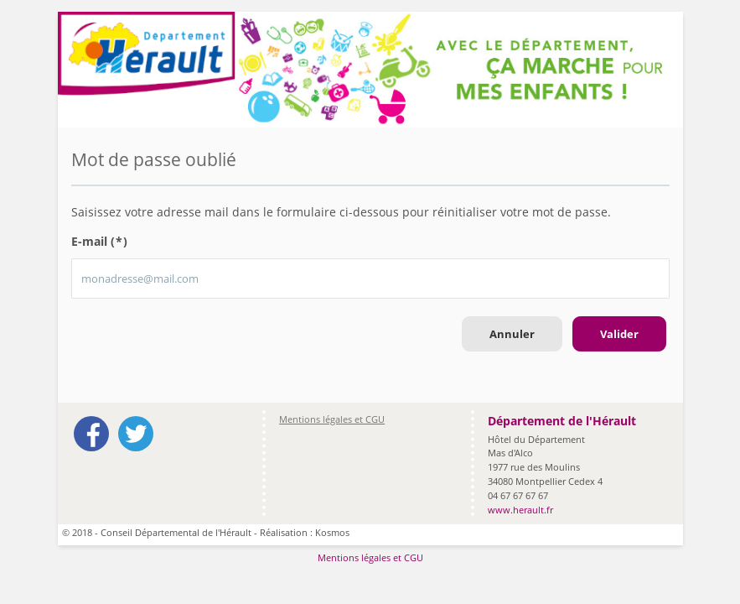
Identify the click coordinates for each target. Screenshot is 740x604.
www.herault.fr (520, 509)
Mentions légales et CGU (332, 419)
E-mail (99, 241)
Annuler (512, 333)
